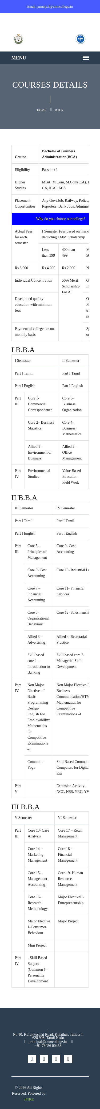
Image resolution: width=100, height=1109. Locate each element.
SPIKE (28, 1099)
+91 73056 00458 (48, 1045)
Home (41, 110)
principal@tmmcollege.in (48, 1041)
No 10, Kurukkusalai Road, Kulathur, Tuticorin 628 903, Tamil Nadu (48, 1036)
